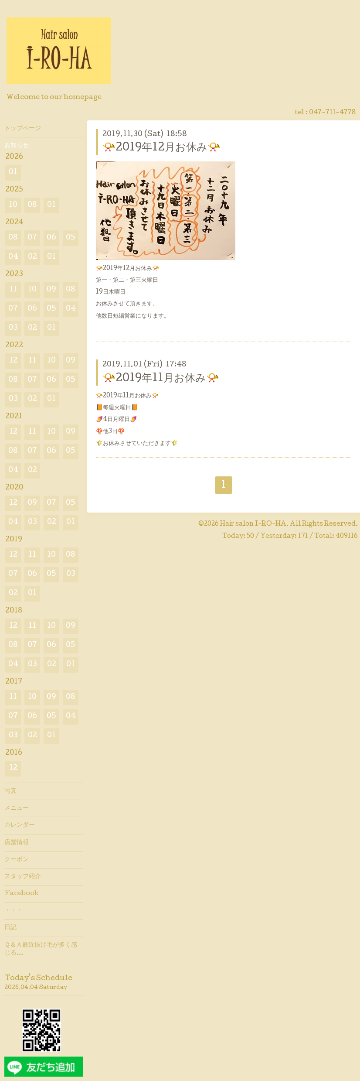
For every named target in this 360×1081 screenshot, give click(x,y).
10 (13, 205)
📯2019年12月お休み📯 (161, 148)
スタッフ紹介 (22, 876)
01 (13, 172)
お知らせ (16, 145)
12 (13, 361)
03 (13, 328)
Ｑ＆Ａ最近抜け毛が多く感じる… (40, 949)
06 (51, 238)
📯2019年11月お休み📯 (160, 379)
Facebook (21, 893)
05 (70, 238)
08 (32, 205)
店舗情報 (16, 842)
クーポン (16, 859)
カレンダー (19, 825)
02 (32, 257)
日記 (10, 927)
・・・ (13, 910)
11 (13, 290)
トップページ (22, 128)
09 (51, 290)
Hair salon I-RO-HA (253, 524)
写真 (10, 791)
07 (32, 238)
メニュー (16, 808)
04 (13, 257)
